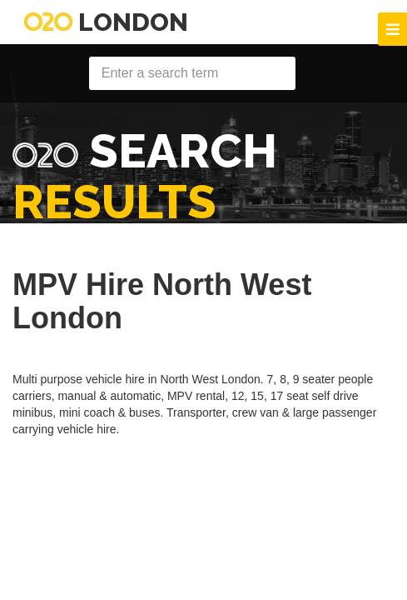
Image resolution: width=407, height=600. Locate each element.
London (106, 22)
